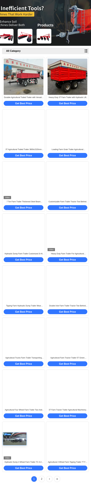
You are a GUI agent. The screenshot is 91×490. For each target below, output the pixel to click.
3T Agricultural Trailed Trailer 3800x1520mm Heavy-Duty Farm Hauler (24, 149)
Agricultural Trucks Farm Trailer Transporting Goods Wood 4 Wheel (23, 358)
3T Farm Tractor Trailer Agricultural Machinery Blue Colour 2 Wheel (67, 410)
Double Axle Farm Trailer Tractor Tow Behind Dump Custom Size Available (67, 306)
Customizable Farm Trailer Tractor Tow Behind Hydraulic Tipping (67, 202)
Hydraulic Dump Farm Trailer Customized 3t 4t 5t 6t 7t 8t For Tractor (24, 254)
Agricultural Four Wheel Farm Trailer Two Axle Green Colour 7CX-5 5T (23, 410)
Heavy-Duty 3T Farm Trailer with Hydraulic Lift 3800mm (67, 97)
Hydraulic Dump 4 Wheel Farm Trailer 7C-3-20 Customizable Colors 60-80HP (24, 462)
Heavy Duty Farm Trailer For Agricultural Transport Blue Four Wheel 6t (67, 254)
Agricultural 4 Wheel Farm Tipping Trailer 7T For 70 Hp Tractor (67, 462)
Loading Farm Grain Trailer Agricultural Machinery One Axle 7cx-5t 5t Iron (67, 149)
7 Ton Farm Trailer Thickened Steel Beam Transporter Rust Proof (24, 202)
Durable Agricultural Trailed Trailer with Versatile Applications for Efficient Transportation (23, 97)
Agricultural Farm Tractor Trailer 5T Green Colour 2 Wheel (67, 358)
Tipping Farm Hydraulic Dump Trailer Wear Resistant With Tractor (23, 306)
